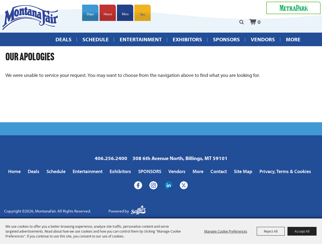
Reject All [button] (271, 231)
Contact (218, 171)
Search (241, 22)
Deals (63, 39)
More (293, 39)
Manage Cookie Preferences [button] (225, 231)
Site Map (243, 171)
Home (14, 171)
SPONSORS (226, 39)
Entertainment (141, 39)
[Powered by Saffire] (138, 211)
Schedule (95, 39)
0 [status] (259, 21)
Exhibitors (187, 39)
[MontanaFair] (30, 17)
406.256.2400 (111, 158)
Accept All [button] (302, 231)
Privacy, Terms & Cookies (285, 171)
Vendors (263, 39)
